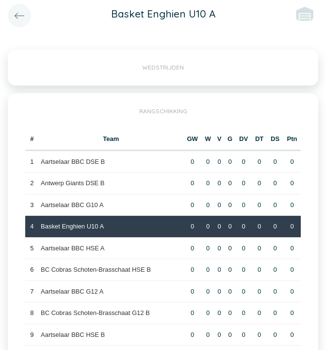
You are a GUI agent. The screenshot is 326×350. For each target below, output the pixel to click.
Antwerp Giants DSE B (73, 183)
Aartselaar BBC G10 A (72, 205)
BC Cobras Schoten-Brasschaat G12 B (95, 312)
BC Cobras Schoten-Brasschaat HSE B (96, 269)
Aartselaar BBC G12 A (72, 291)
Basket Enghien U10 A (72, 226)
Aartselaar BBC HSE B (73, 334)
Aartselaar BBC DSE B (73, 161)
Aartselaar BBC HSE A (73, 248)
